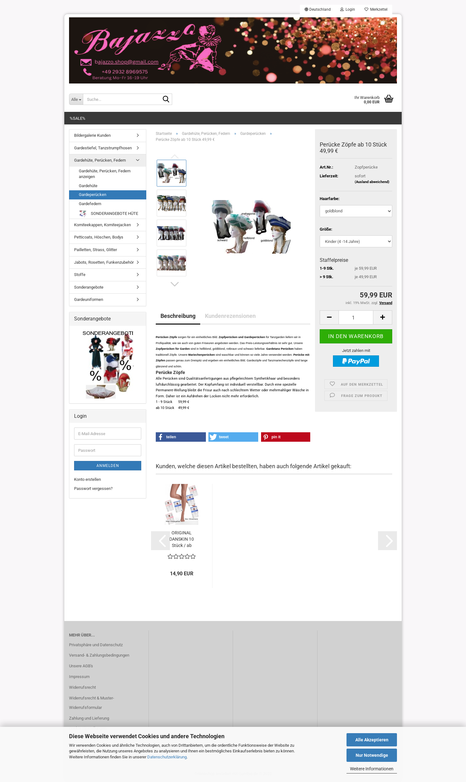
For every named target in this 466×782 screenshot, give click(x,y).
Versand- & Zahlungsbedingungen (99, 655)
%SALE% (77, 118)
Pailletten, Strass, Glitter (95, 249)
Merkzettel (375, 9)
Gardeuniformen (88, 299)
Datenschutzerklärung (167, 757)
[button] (317, 9)
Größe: (326, 229)
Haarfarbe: (330, 198)
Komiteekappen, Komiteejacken (102, 224)
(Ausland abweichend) (372, 182)
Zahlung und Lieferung (89, 718)
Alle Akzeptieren (371, 739)
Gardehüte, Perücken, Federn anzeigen (105, 174)
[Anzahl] (356, 317)
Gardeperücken (92, 194)
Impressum (79, 676)
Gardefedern (90, 203)
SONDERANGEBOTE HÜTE (108, 213)
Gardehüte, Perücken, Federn (100, 160)
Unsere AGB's (81, 666)
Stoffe (79, 274)
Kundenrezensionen (230, 316)
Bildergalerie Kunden (92, 135)
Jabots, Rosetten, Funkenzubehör (104, 262)
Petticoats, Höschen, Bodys (98, 237)
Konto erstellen (87, 479)
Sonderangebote (88, 287)
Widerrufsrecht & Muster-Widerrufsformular (91, 703)
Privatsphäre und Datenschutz (96, 644)
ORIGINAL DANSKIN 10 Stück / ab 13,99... (181, 539)
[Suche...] (76, 99)
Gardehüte (88, 185)
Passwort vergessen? (93, 488)
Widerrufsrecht (82, 687)
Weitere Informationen (371, 768)
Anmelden (107, 465)
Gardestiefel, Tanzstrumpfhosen (103, 148)
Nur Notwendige (372, 755)
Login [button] (347, 9)
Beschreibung (177, 316)
